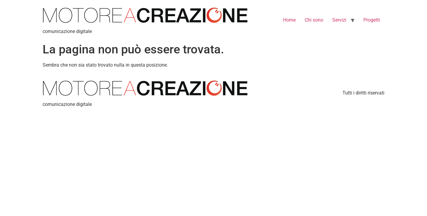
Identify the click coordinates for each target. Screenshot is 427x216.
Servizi (339, 20)
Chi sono (314, 20)
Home (289, 20)
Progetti (371, 20)
